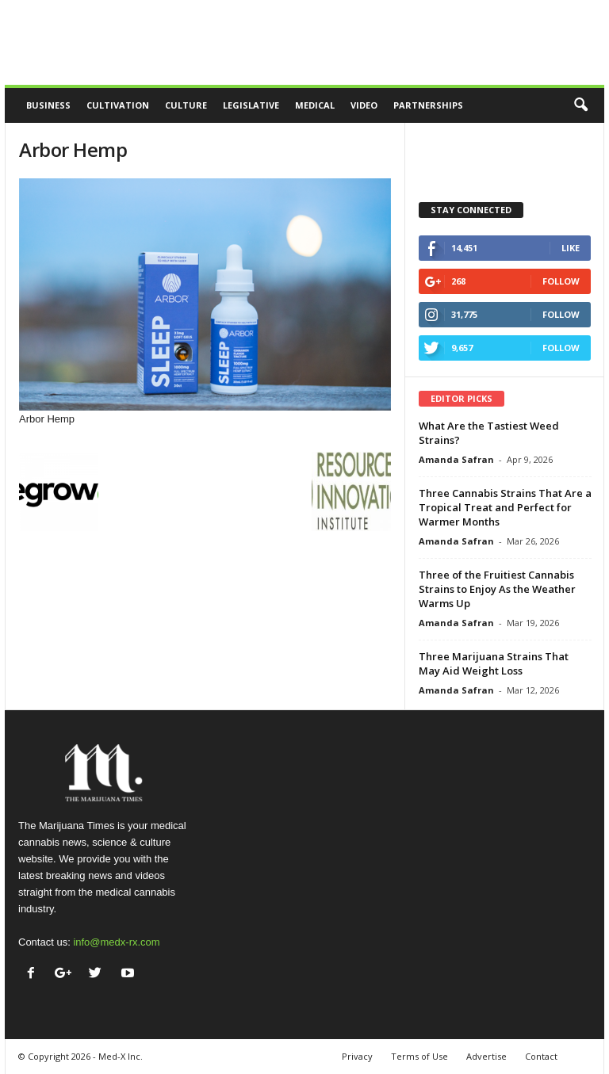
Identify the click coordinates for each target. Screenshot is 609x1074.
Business (48, 105)
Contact (541, 1056)
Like (570, 248)
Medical (315, 105)
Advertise (486, 1056)
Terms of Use (419, 1056)
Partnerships (428, 105)
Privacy (357, 1056)
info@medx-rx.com (116, 942)
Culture (186, 105)
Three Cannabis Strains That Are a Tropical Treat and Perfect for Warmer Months (505, 507)
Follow (561, 281)
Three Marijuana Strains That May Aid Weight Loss (494, 663)
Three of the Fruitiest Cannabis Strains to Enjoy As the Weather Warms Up (497, 589)
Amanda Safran (456, 459)
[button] (580, 105)
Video (363, 105)
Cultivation (117, 105)
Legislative (251, 105)
